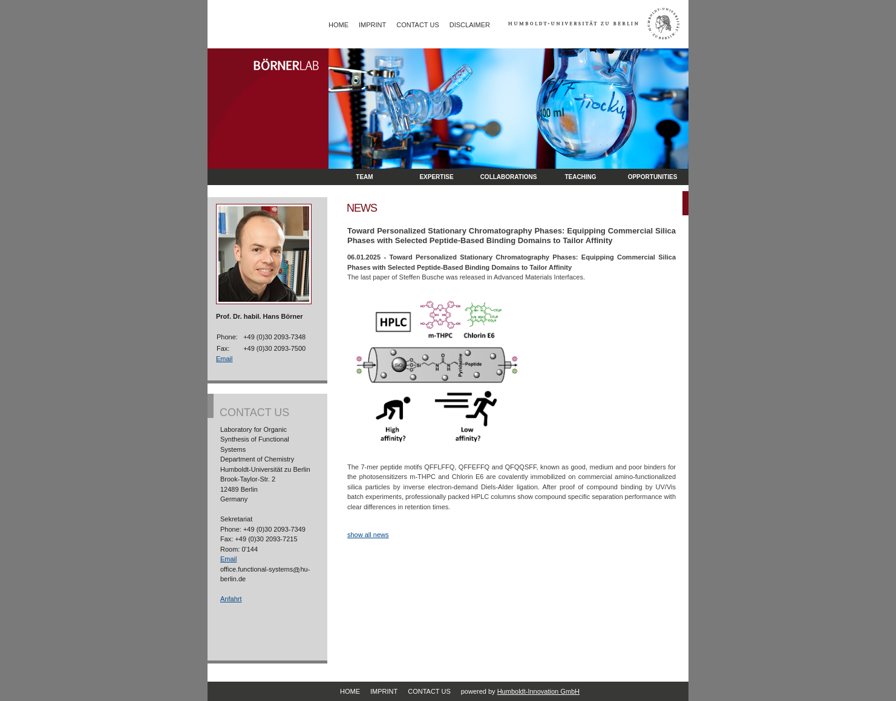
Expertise (436, 177)
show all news (367, 534)
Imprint (372, 24)
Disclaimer (470, 24)
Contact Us (417, 24)
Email (224, 358)
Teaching (580, 177)
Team (364, 177)
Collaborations (508, 177)
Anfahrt (230, 598)
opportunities (653, 177)
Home (338, 24)
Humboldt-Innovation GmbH (538, 691)
